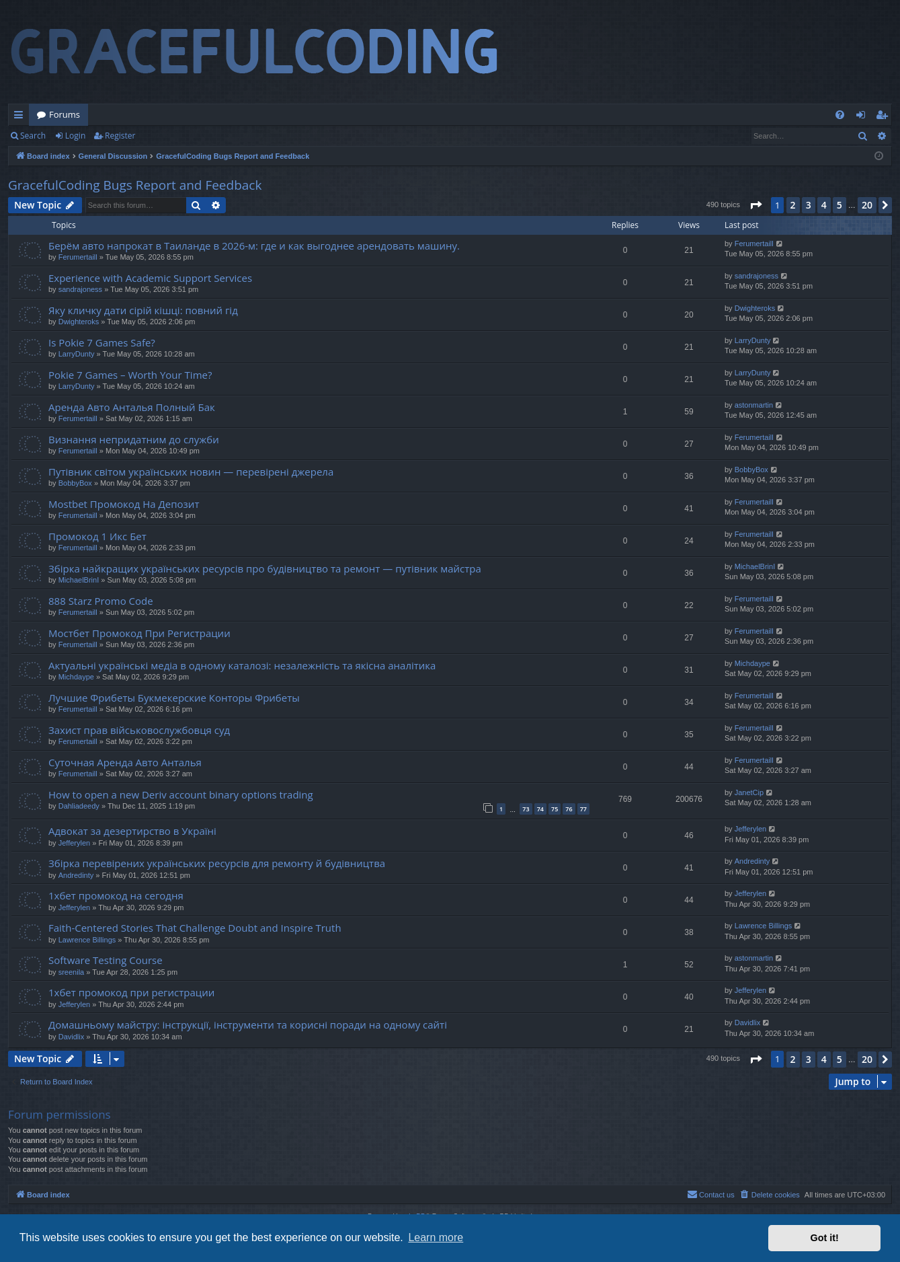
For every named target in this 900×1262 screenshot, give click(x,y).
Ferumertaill (77, 257)
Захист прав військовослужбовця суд (139, 730)
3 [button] (808, 204)
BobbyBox (75, 483)
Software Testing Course (105, 960)
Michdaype (76, 677)
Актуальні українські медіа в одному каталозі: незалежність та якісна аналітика (242, 665)
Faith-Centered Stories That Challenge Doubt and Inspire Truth (194, 927)
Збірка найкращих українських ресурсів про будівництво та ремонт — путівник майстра (264, 568)
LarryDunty (76, 354)
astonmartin (754, 405)
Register (120, 135)
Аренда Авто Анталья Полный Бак (131, 407)
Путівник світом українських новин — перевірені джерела (190, 471)
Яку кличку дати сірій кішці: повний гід (143, 310)
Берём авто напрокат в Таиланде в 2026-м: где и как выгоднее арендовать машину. (254, 245)
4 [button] (824, 204)
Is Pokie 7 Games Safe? (101, 342)
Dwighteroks (78, 322)
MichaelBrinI (78, 580)
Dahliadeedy (78, 806)
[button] (755, 205)
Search (33, 135)
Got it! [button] (825, 1237)
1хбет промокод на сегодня (115, 895)
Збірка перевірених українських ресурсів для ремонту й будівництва (216, 863)
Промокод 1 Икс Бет (97, 536)
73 (525, 809)
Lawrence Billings (87, 940)
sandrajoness (80, 289)
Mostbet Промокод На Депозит (123, 504)
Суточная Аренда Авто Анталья (125, 762)
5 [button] (839, 204)
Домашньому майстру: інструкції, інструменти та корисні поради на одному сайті (247, 1024)
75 (554, 809)
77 (583, 809)
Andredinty (76, 875)
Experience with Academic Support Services (150, 278)
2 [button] (793, 204)
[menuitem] (839, 115)
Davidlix (71, 1037)
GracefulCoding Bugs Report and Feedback (134, 185)
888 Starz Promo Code (100, 600)
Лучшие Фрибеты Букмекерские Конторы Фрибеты (174, 697)
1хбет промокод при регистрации (131, 992)
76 (568, 809)
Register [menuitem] (884, 117)
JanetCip (749, 792)
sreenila (71, 972)
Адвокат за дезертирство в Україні (132, 831)
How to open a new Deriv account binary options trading (180, 794)
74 (540, 809)
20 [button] (867, 204)
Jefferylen (74, 843)
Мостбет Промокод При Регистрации (139, 633)
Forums (64, 114)
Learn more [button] (435, 1237)
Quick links (21, 117)
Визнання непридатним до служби (133, 439)
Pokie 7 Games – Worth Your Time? (130, 374)
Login (75, 135)
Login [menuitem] (863, 117)
